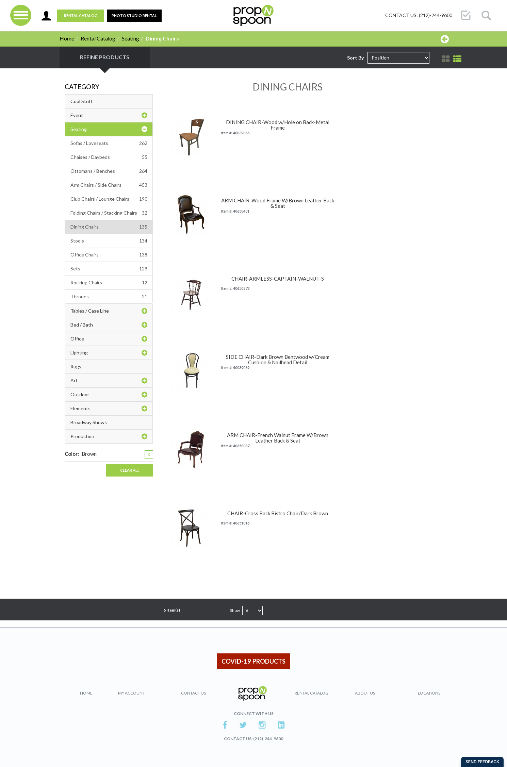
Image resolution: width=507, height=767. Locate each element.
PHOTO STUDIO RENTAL (134, 15)
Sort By (355, 58)
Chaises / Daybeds (108, 157)
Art (108, 380)
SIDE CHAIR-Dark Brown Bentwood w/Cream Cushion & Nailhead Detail (277, 359)
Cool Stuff (81, 101)
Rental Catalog (81, 15)
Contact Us (193, 693)
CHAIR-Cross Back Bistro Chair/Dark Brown (277, 513)
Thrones (108, 296)
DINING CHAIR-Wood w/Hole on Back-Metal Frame (277, 125)
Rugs (75, 366)
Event (108, 115)
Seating (130, 38)
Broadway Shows (88, 422)
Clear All (130, 470)
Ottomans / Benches (108, 171)
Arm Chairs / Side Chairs (108, 185)
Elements (108, 408)
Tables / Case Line (108, 310)
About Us (365, 693)
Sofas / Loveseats (108, 143)
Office (108, 338)
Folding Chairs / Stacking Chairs (108, 213)
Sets (108, 268)
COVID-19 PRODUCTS (253, 661)
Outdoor (108, 394)
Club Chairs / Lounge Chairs (108, 199)
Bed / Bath (108, 324)
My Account (131, 693)
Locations (429, 693)
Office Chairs (108, 254)
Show (235, 610)
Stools (108, 240)
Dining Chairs (108, 226)
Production (108, 436)
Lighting (108, 352)
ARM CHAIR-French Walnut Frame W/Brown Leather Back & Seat (277, 438)
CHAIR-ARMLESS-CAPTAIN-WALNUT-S (277, 279)
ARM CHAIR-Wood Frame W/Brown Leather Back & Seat (277, 203)
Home (67, 38)
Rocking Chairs (108, 282)
